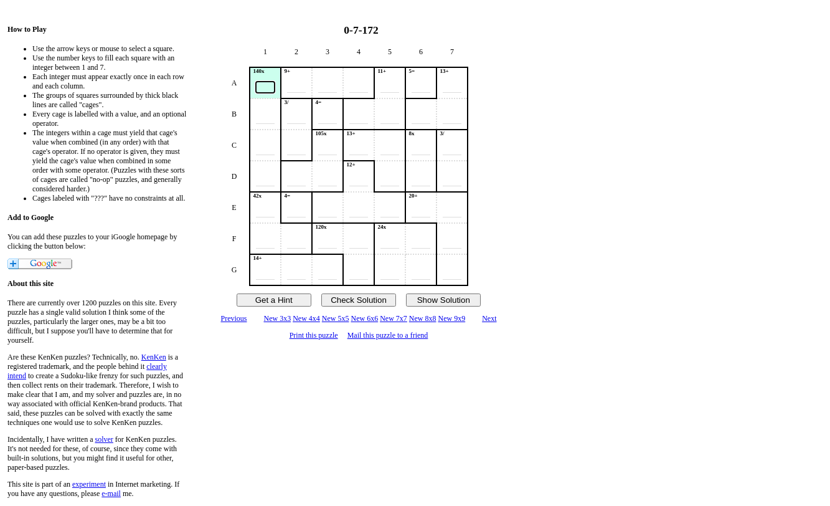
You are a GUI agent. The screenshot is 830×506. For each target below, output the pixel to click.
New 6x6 (365, 318)
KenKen (153, 357)
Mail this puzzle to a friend (387, 335)
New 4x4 (306, 318)
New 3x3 (277, 318)
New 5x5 (335, 318)
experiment (89, 484)
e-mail (111, 493)
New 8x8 (422, 318)
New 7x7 (393, 318)
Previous (233, 318)
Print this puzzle (314, 335)
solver (104, 439)
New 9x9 (452, 318)
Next (489, 318)
